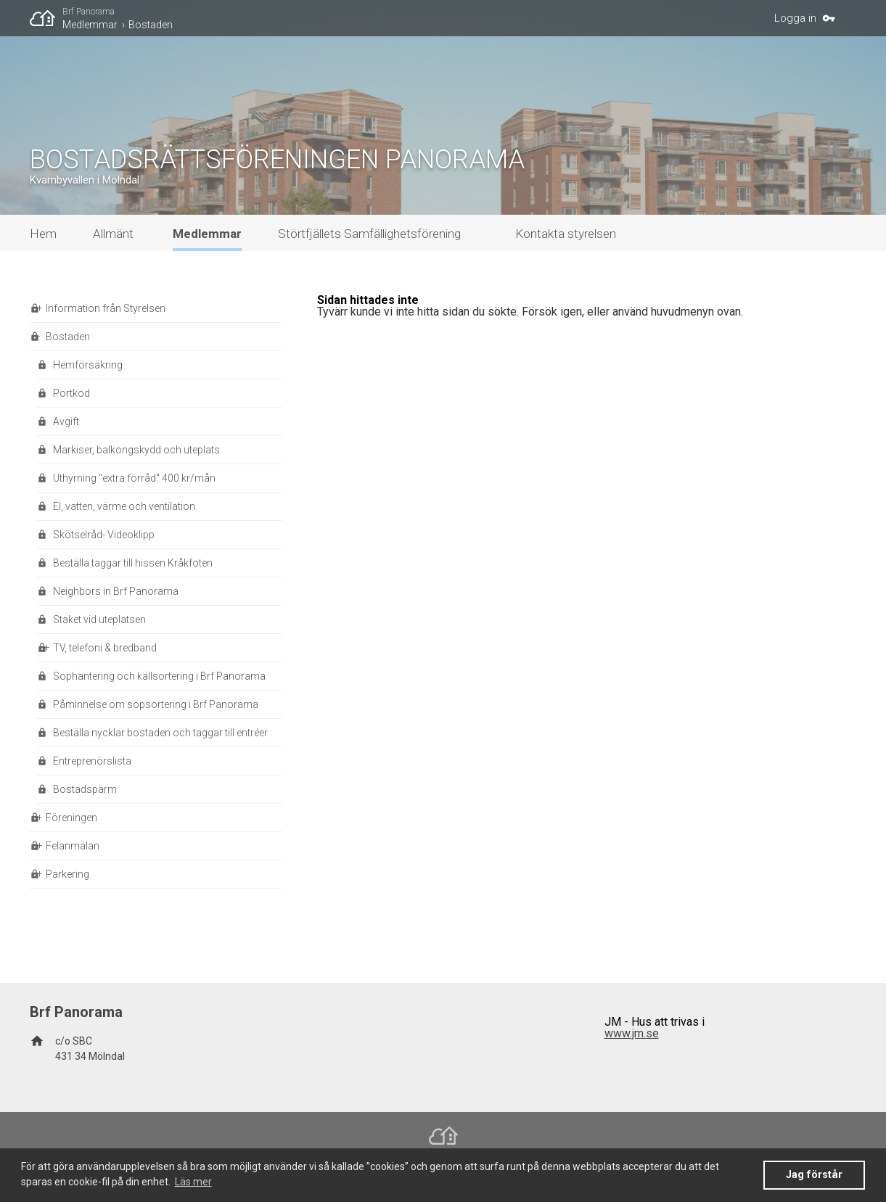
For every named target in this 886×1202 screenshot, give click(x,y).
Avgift (66, 421)
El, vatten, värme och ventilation (124, 506)
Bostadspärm (85, 789)
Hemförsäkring (88, 365)
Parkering (67, 874)
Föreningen (71, 817)
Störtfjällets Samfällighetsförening (369, 233)
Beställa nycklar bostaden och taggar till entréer (160, 732)
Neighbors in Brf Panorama (116, 591)
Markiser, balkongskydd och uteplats (136, 450)
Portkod (71, 393)
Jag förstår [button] (814, 1175)
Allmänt (113, 233)
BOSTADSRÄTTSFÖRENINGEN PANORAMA (277, 159)
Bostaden (150, 24)
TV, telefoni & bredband (105, 648)
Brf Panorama (88, 12)
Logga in (795, 18)
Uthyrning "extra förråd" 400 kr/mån (134, 478)
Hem (43, 233)
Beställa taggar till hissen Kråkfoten (133, 563)
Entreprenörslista (92, 761)
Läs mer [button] (193, 1181)
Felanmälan (72, 846)
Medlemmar (90, 24)
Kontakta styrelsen (565, 233)
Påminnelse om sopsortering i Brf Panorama (155, 704)
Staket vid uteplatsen (99, 619)
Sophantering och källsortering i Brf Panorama (159, 676)
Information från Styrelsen (105, 308)
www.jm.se (631, 1033)
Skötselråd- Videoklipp (104, 534)
